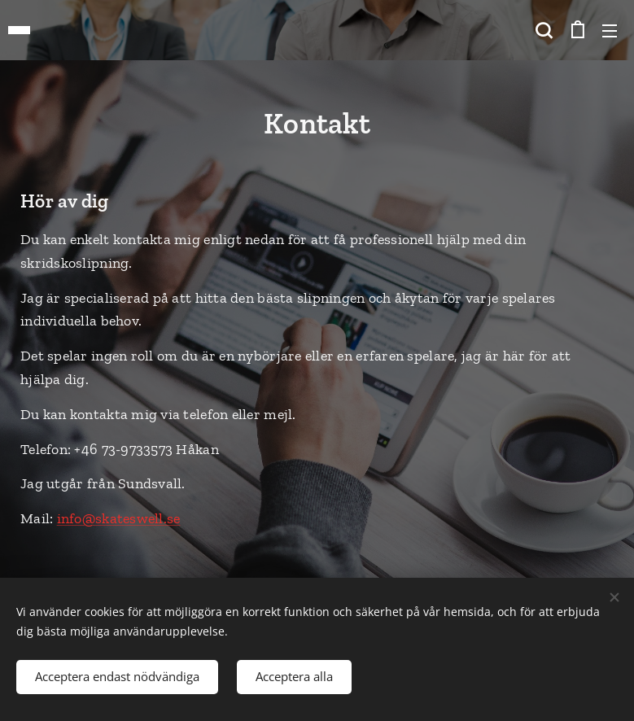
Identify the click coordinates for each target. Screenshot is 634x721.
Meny (609, 31)
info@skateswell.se (119, 518)
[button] (544, 30)
